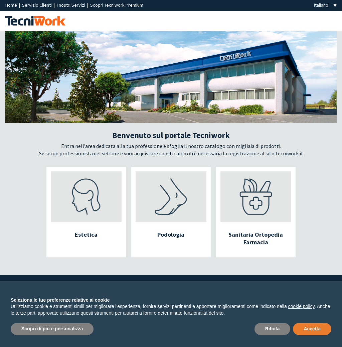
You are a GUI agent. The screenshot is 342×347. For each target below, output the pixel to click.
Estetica (86, 234)
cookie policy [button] (301, 306)
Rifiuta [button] (272, 328)
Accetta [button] (312, 328)
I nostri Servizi (71, 5)
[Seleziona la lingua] (325, 5)
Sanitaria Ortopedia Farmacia (255, 238)
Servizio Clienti (37, 5)
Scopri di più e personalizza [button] (52, 328)
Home (11, 5)
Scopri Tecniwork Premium (116, 5)
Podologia (170, 234)
